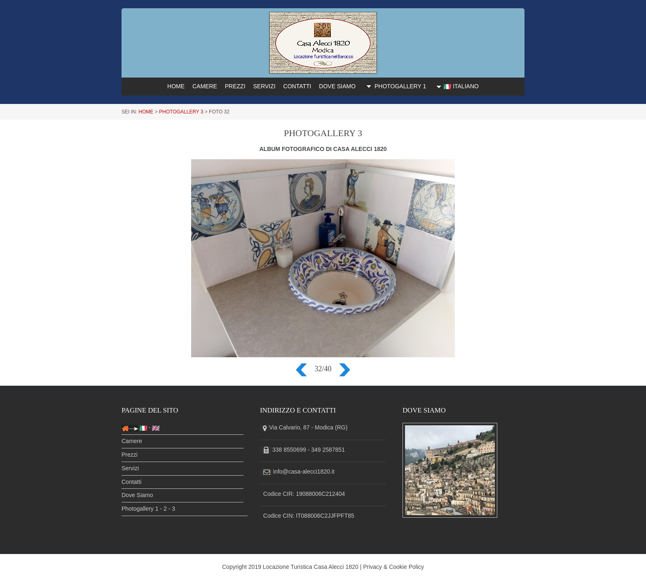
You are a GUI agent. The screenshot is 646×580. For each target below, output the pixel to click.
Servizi (130, 468)
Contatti (131, 482)
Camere (132, 441)
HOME (176, 86)
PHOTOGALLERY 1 (394, 86)
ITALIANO (456, 87)
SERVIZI (264, 86)
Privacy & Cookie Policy (393, 566)
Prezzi (130, 454)
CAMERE (204, 86)
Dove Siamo (137, 495)
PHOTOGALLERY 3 (181, 112)
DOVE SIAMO (337, 86)
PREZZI (235, 86)
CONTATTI (297, 86)
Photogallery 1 (140, 508)
